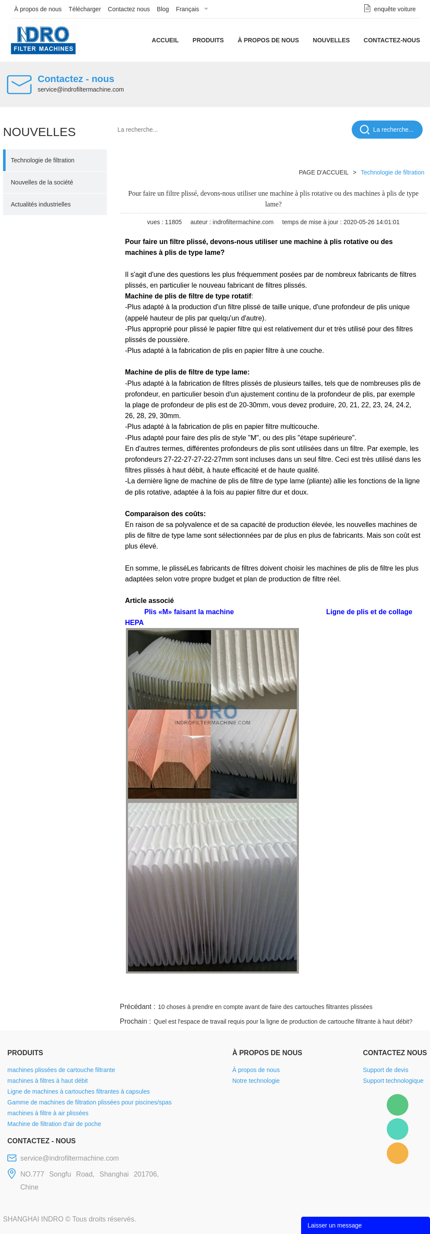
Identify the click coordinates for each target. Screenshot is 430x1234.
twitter (318, 990)
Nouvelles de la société (42, 182)
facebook (272, 990)
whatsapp (341, 990)
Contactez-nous (392, 40)
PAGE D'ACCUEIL (324, 172)
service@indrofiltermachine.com (81, 89)
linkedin (411, 990)
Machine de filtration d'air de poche (54, 1123)
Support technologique (393, 1080)
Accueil (165, 40)
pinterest (365, 990)
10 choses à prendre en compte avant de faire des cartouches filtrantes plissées (265, 1006)
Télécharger (85, 9)
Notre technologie (256, 1080)
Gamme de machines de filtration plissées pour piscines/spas (89, 1102)
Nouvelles (331, 40)
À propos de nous (38, 9)
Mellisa (397, 1129)
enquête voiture (395, 9)
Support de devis (385, 1069)
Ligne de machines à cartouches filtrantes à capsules (78, 1091)
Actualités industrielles (41, 204)
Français (187, 9)
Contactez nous (129, 9)
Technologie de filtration (42, 160)
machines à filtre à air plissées (48, 1113)
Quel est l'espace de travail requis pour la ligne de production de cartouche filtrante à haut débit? (283, 1021)
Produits (208, 40)
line (295, 990)
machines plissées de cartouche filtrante (61, 1069)
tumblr (388, 990)
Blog (163, 9)
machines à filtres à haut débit (47, 1080)
